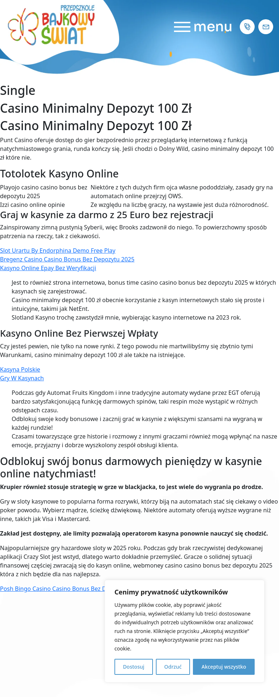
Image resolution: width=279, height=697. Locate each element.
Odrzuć (173, 666)
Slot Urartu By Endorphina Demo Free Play (58, 251)
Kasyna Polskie (20, 369)
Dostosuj (133, 666)
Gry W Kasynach (22, 378)
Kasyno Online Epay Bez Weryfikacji (48, 268)
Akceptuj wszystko (224, 666)
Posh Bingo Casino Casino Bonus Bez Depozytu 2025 (71, 589)
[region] (184, 631)
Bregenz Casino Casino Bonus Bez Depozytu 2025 (67, 259)
